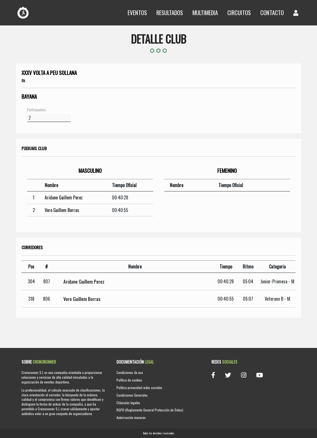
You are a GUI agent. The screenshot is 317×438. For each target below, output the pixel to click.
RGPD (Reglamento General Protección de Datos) (149, 410)
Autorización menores (131, 417)
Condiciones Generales (132, 395)
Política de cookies (129, 380)
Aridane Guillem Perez (64, 197)
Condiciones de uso (129, 372)
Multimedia (205, 12)
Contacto (272, 12)
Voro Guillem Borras (62, 210)
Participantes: (37, 109)
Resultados (169, 12)
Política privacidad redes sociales (139, 387)
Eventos (137, 12)
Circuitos (239, 12)
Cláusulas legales (128, 402)
